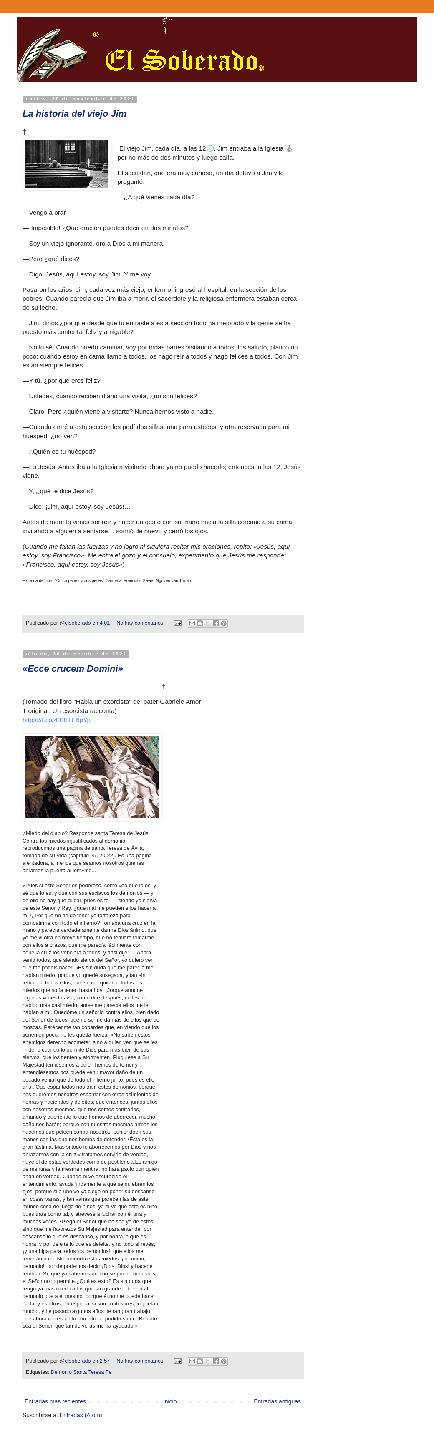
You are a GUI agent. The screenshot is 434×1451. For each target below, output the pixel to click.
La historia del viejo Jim (74, 113)
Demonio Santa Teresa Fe (81, 1372)
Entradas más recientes (55, 1401)
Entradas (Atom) (81, 1415)
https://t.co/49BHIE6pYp (57, 719)
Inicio (170, 1401)
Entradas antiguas (277, 1401)
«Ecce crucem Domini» (73, 668)
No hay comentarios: (141, 623)
